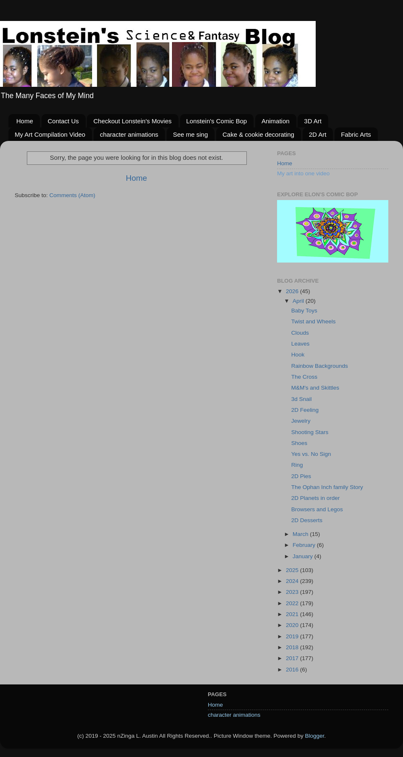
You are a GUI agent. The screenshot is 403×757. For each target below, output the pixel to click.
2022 (293, 603)
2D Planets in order (315, 498)
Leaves (300, 344)
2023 (293, 592)
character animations (129, 134)
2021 (293, 614)
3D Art (313, 121)
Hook (298, 354)
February (305, 545)
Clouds (300, 333)
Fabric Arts (356, 134)
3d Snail (301, 399)
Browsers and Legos (317, 509)
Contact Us (63, 121)
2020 (293, 625)
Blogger (314, 736)
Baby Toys (304, 310)
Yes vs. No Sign (311, 454)
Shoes (299, 443)
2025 (293, 570)
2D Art (318, 134)
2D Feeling (305, 410)
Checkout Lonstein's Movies (132, 121)
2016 (293, 669)
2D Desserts (306, 520)
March (301, 534)
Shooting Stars (310, 432)
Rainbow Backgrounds (319, 366)
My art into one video (303, 173)
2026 (293, 291)
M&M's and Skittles (315, 388)
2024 (293, 581)
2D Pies (301, 476)
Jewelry (301, 421)
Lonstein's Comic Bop (216, 121)
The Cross (304, 377)
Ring (297, 465)
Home (24, 121)
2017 (293, 658)
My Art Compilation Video (50, 134)
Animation (276, 121)
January (303, 556)
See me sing (190, 134)
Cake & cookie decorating (258, 134)
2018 (293, 647)
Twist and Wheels (313, 321)
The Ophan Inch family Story (327, 487)
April (299, 301)
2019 (293, 636)
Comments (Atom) (73, 195)
